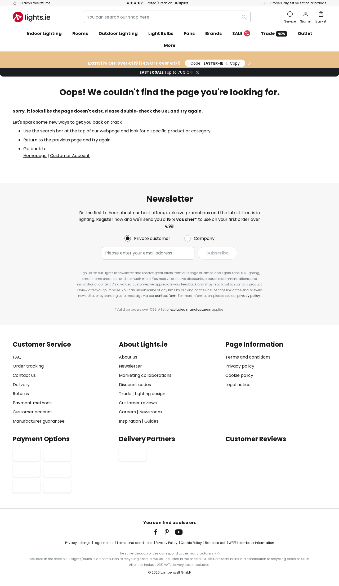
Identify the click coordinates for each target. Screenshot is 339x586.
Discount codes (135, 385)
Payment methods (32, 403)
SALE (241, 33)
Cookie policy (239, 375)
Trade (274, 33)
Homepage (35, 156)
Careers (127, 412)
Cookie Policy (191, 542)
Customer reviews (138, 403)
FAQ (17, 357)
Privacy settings (78, 542)
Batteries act (215, 542)
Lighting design (150, 394)
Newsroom (150, 412)
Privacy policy (239, 366)
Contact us (24, 375)
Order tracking (28, 366)
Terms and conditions (247, 357)
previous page (67, 140)
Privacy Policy (166, 542)
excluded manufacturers (190, 309)
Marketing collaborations (145, 375)
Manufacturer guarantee (39, 421)
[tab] (63, 383)
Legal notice (238, 385)
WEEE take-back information (251, 542)
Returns (21, 394)
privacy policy (248, 295)
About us (128, 357)
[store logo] (31, 17)
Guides (151, 421)
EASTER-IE (215, 63)
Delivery (21, 385)
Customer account (32, 412)
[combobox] (167, 17)
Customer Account (70, 156)
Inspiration (130, 421)
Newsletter (130, 366)
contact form (165, 295)
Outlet (305, 33)
